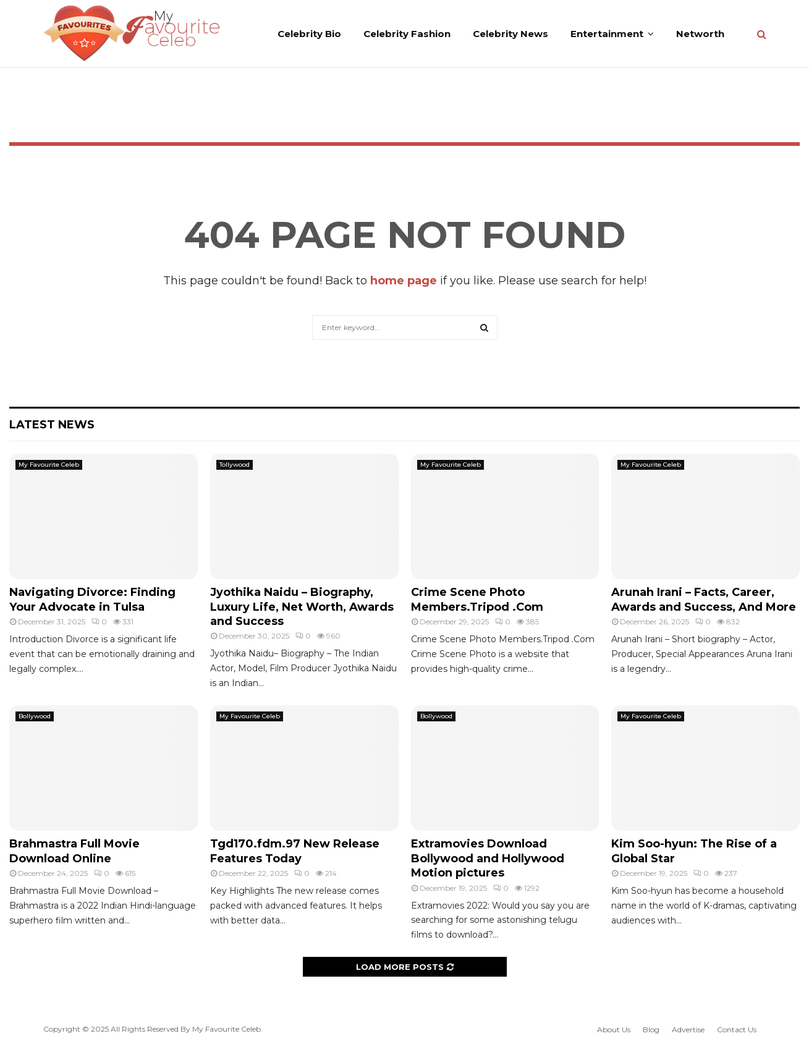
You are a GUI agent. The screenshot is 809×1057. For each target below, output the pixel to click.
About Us (613, 1029)
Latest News (52, 424)
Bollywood (35, 716)
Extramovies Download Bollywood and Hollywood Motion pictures (487, 858)
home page (403, 280)
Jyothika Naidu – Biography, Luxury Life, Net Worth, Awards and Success (302, 606)
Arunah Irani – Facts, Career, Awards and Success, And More (703, 599)
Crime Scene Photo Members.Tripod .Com (477, 599)
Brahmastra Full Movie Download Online (74, 851)
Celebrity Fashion (407, 34)
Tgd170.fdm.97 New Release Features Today (294, 851)
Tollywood (234, 465)
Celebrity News (510, 34)
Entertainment (606, 34)
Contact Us (736, 1029)
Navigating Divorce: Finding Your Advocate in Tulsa (92, 599)
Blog (651, 1029)
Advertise (688, 1029)
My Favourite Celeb (49, 465)
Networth (700, 34)
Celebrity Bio (309, 34)
